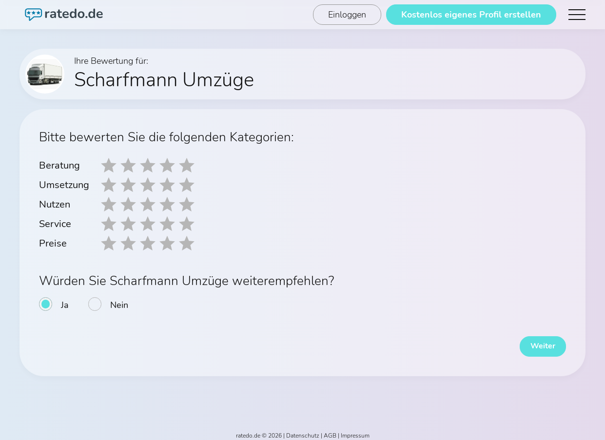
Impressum (355, 431)
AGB (330, 431)
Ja (65, 305)
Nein (119, 305)
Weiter (537, 342)
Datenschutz (302, 431)
